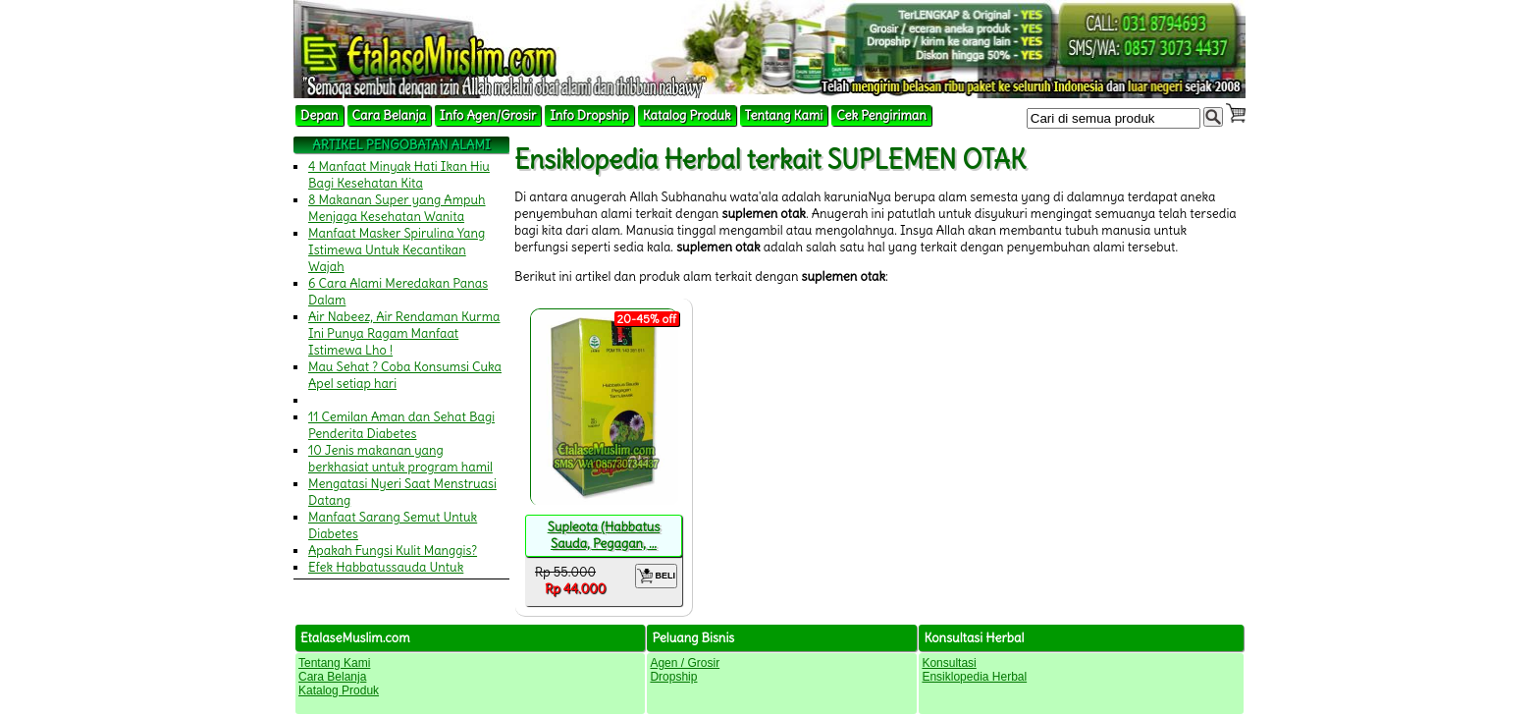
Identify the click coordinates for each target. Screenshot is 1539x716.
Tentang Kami (784, 115)
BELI (656, 576)
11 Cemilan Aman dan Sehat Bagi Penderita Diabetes (401, 425)
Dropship (673, 677)
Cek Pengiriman (881, 115)
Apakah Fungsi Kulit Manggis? (392, 550)
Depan (319, 115)
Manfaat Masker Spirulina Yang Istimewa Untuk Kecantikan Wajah (396, 250)
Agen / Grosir (684, 663)
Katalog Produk (687, 115)
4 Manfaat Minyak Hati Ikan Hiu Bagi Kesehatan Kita (399, 175)
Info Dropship (589, 115)
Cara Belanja (389, 115)
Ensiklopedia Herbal (974, 677)
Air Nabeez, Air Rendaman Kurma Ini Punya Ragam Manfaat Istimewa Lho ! (404, 333)
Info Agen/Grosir (488, 115)
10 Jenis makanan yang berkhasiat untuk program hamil (400, 458)
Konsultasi (949, 663)
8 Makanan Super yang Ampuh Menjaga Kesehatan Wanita (397, 208)
